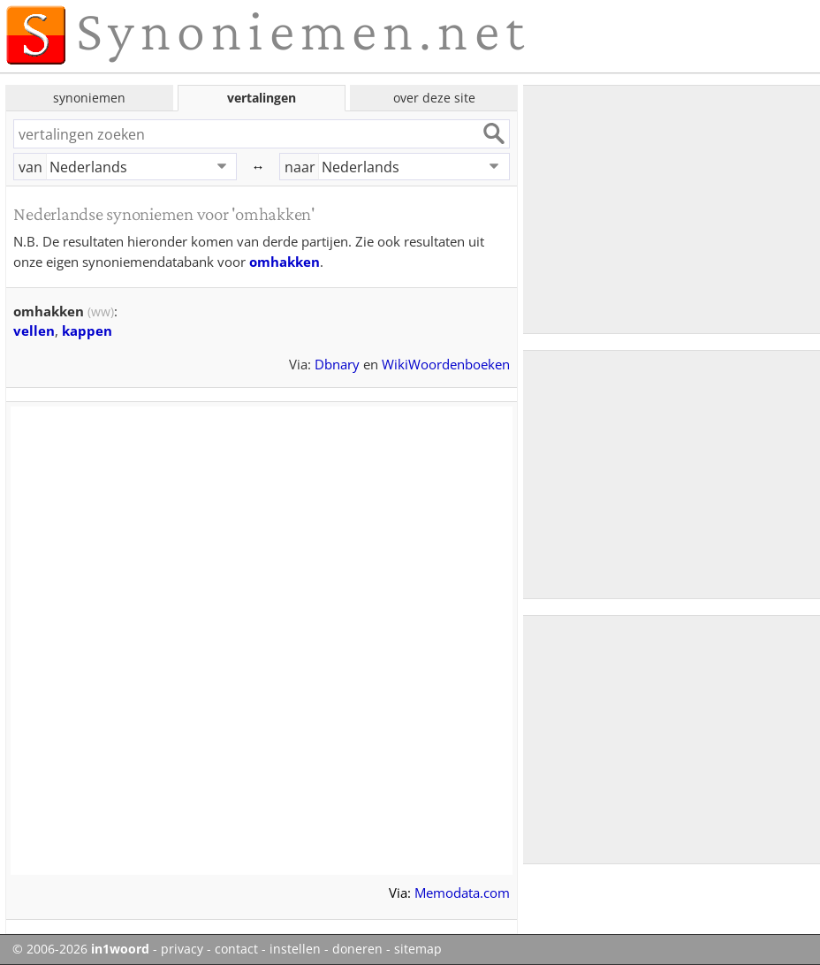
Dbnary (337, 364)
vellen (34, 330)
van (30, 167)
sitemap (418, 949)
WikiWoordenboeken (446, 364)
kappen (87, 330)
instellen (295, 949)
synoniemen (89, 97)
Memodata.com (462, 892)
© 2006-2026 (80, 949)
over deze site (434, 97)
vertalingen (261, 97)
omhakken (284, 261)
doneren (357, 949)
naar (300, 167)
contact (236, 949)
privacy (182, 949)
